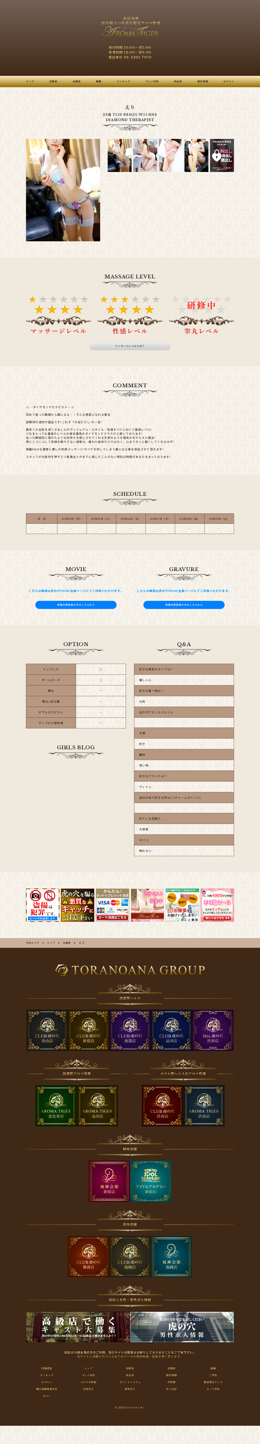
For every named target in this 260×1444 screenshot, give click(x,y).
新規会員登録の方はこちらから (76, 605)
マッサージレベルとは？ (130, 346)
